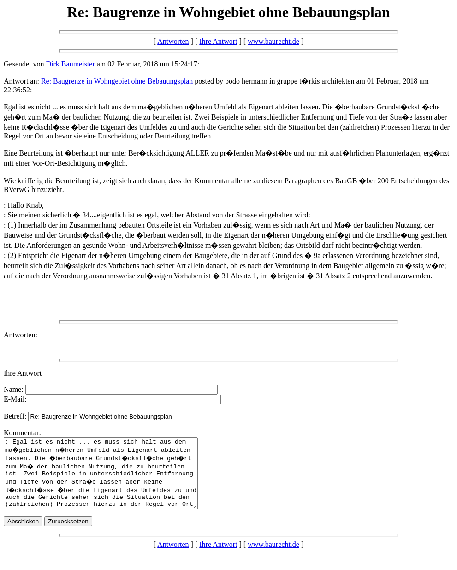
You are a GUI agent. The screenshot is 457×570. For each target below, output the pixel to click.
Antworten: (20, 335)
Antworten (173, 41)
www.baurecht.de (273, 41)
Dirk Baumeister (70, 64)
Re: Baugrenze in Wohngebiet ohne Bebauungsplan (117, 81)
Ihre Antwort (218, 41)
